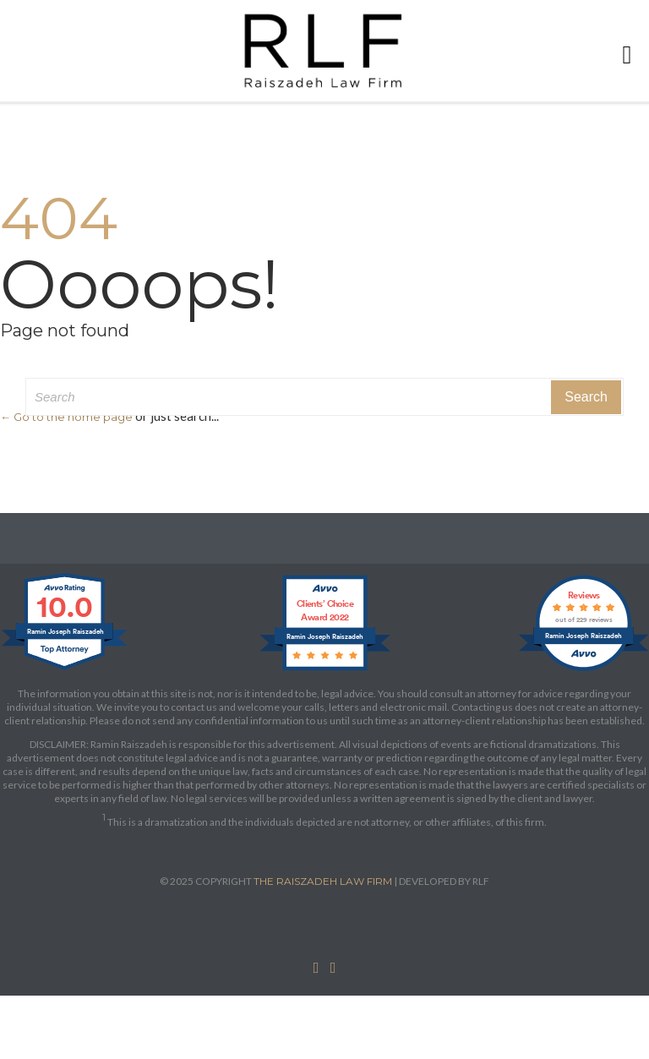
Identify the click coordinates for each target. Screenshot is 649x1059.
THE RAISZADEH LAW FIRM (323, 881)
